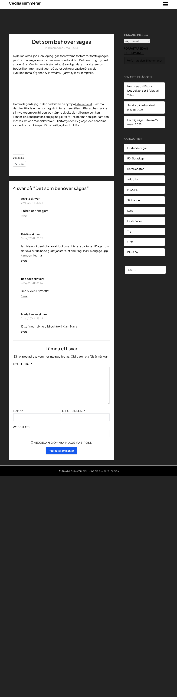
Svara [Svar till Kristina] (24, 260)
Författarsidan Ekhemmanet (144, 60)
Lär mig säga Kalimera (141, 120)
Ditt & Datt (133, 252)
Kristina (26, 234)
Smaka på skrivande (140, 105)
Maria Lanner (29, 314)
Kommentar (22, 364)
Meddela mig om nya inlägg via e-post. (63, 442)
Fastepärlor (134, 221)
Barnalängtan (135, 168)
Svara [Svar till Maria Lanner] (24, 331)
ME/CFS (132, 189)
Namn (18, 411)
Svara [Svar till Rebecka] (24, 296)
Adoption (133, 179)
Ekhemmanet (84, 104)
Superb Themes (109, 470)
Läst (130, 210)
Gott (130, 241)
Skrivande (133, 200)
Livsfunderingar (137, 148)
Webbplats (21, 427)
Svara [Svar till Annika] (24, 215)
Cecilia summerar (25, 3)
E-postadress (73, 411)
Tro (129, 231)
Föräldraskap (135, 158)
